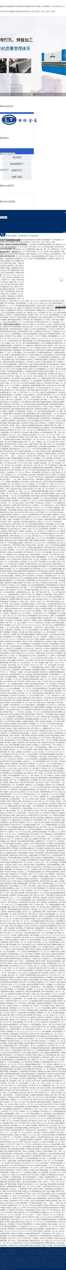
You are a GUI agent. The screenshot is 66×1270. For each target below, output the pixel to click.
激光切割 (17, 157)
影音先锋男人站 (43, 975)
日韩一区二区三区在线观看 (38, 529)
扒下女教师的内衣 (15, 820)
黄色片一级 (4, 846)
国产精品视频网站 (36, 829)
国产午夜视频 (41, 902)
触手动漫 (16, 524)
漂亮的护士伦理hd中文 (26, 461)
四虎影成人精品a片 (54, 259)
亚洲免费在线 (17, 1050)
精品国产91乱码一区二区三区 (19, 1041)
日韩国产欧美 (23, 364)
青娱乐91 (8, 1194)
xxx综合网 (16, 416)
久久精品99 (44, 1149)
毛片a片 (56, 552)
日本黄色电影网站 (51, 1222)
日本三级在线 (21, 1020)
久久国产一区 (6, 416)
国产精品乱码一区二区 (31, 552)
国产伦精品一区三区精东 (44, 773)
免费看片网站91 (51, 454)
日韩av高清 (11, 923)
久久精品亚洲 (49, 1250)
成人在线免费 (16, 465)
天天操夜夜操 (29, 928)
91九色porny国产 (18, 503)
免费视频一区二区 (43, 1013)
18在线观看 (15, 378)
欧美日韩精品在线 (24, 698)
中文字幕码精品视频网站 (41, 646)
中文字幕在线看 (24, 1196)
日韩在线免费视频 (38, 256)
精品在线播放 (60, 844)
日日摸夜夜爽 (16, 999)
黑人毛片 (11, 879)
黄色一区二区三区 (28, 477)
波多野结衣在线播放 (17, 822)
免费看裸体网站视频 (12, 1074)
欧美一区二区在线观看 (15, 785)
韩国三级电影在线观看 (37, 364)
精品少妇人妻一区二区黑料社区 (48, 249)
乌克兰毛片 (11, 1238)
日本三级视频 (21, 585)
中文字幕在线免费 (47, 691)
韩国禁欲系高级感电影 (31, 679)
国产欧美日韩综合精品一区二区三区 (26, 1090)
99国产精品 (61, 688)
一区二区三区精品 (59, 414)
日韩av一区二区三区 (45, 522)
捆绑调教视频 (57, 451)
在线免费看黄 (40, 865)
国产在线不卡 (44, 1196)
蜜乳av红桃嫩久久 (21, 738)
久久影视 (60, 667)
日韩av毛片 (39, 627)
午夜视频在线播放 (53, 799)
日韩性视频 (49, 524)
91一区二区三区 (58, 1034)
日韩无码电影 (53, 757)
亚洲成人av (48, 479)
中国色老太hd (52, 385)
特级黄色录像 (46, 573)
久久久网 (21, 1102)
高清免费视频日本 (34, 1158)
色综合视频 (50, 1191)
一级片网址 (30, 362)
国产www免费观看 (26, 970)
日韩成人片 (16, 1006)
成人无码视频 (26, 710)
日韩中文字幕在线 (31, 926)
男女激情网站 (5, 446)
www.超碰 (4, 731)
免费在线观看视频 (15, 667)
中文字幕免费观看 (39, 761)
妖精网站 (37, 458)
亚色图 (47, 350)
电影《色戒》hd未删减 (11, 519)
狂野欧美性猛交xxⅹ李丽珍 (44, 844)
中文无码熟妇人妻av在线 (27, 475)
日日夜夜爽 (51, 724)
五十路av (36, 451)
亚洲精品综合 (35, 987)
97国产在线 (23, 1142)
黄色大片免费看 (56, 491)
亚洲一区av (4, 745)
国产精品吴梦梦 (6, 700)
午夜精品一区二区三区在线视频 (27, 691)
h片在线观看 (22, 930)
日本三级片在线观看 (31, 672)
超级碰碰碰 (48, 468)
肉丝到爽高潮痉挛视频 (25, 841)
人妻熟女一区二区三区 (55, 747)
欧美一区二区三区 (24, 1144)
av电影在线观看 (16, 646)
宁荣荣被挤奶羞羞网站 (15, 371)
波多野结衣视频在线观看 (14, 583)
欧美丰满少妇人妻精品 (27, 1017)
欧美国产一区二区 (28, 846)
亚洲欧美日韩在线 (48, 742)
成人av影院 (14, 1078)
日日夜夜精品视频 (37, 921)
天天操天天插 (5, 881)
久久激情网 (17, 395)
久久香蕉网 (27, 646)
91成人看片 (59, 1132)
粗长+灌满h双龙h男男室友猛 (11, 959)
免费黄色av (41, 1071)
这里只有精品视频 (37, 1201)
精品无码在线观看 (37, 735)
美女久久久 (41, 602)
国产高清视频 (39, 888)
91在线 (61, 1090)
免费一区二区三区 (11, 916)
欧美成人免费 (46, 451)
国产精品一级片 (35, 883)
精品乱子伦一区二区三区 (53, 890)
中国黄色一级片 (27, 874)
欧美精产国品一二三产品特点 (18, 658)
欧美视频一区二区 (57, 1022)
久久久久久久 (57, 430)
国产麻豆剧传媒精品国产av (48, 411)
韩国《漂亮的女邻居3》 (27, 479)
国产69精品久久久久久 (18, 966)
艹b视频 (40, 1177)
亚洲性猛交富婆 (6, 818)
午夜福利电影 (22, 1076)
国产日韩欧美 (21, 454)
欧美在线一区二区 (11, 970)
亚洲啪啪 (48, 707)
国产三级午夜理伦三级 (26, 945)
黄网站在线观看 (9, 362)
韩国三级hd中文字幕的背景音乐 (12, 538)
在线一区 (32, 559)
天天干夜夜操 (60, 1252)
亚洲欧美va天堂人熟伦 (42, 954)
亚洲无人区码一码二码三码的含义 (48, 1210)
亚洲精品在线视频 (7, 1266)
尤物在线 (52, 360)
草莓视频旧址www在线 (55, 1175)
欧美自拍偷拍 (6, 1156)
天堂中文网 (29, 437)
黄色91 (25, 559)
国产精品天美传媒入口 (39, 1041)
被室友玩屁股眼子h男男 (36, 984)
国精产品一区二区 (38, 1060)
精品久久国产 (47, 348)
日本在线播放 (40, 937)
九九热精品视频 (43, 357)
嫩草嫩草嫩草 (8, 611)
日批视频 (18, 399)
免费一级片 (49, 663)
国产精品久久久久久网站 (17, 766)
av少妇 (15, 1142)
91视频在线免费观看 (35, 547)
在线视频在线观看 (34, 872)
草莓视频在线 (57, 418)
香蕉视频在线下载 (53, 846)
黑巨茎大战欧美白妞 (51, 1205)
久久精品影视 (15, 937)
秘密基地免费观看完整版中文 (53, 1081)
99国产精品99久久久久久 (47, 1078)
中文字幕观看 (31, 374)
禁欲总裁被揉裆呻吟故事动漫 (22, 409)
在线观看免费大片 (18, 1130)
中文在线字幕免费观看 (23, 1224)
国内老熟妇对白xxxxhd (15, 578)
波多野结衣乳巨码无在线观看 (11, 761)
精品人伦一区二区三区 (24, 376)
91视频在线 (20, 362)
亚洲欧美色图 (13, 954)
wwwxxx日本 (12, 1262)
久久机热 (13, 914)
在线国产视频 (43, 876)
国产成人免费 (51, 526)
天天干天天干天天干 (57, 700)
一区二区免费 (47, 1064)
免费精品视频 (12, 806)
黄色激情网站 (35, 555)
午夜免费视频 (20, 1259)
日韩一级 (61, 432)
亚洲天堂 (27, 620)
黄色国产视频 (29, 865)
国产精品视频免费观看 (26, 634)
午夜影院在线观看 (30, 1172)
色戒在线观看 (24, 569)
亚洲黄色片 (14, 602)
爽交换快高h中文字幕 (13, 740)
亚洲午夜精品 (23, 1085)
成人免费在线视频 (38, 707)
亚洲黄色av (51, 531)
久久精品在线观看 (57, 1149)
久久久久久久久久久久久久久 (35, 1118)
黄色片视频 (54, 397)
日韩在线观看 (57, 1031)
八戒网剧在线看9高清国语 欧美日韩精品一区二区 (43, 371)
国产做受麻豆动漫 (32, 677)
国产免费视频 (5, 632)
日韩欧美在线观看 (41, 360)
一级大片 (32, 1046)
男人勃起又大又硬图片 (35, 454)
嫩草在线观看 (35, 956)
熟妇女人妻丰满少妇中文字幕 (28, 923)
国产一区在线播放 (54, 839)
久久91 (7, 827)
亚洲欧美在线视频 (22, 1095)
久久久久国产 (39, 874)
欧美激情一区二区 (47, 463)
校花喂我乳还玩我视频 (9, 982)
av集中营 (58, 399)
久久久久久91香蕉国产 (41, 1163)
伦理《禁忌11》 (44, 1182)
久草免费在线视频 (58, 1013)
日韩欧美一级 (50, 785)
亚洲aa (44, 564)
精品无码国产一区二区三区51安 (34, 439)
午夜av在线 (42, 757)
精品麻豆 (3, 766)
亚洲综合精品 (49, 247)
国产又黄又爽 (19, 681)
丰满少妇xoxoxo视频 (42, 822)
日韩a (39, 681)
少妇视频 (42, 1175)
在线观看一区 (13, 491)
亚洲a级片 (8, 778)
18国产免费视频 (54, 508)
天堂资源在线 (10, 836)
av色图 (14, 935)
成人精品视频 (43, 1172)
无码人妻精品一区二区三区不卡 (15, 547)
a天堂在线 (50, 653)
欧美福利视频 (36, 940)
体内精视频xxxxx (6, 773)
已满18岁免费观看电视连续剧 (32, 425)
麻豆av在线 (53, 1010)
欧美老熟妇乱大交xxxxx (40, 1144)
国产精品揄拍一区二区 (39, 569)
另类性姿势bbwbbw (12, 587)
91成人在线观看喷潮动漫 (47, 620)
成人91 (17, 430)
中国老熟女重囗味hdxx (45, 1137)
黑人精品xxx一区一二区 (10, 1140)
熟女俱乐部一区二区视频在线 (42, 834)
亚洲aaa (58, 895)
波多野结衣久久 (43, 656)
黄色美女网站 (51, 937)
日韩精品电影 (15, 799)
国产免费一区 (45, 390)
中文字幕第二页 (43, 484)
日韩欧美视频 (15, 1029)
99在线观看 (55, 350)
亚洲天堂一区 (27, 381)
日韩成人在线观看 (46, 1238)
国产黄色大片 (15, 663)
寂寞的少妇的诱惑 (7, 430)
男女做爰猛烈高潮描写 (27, 789)
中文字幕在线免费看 (28, 383)
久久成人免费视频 (13, 688)
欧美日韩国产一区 (7, 691)
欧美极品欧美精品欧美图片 (20, 733)
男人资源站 (30, 660)
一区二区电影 (28, 999)
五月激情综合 (56, 254)
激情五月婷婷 (21, 428)
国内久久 (53, 973)
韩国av (44, 717)
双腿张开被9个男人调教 (53, 425)
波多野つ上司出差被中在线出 (43, 733)
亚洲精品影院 (42, 374)
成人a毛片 (16, 1156)
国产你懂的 (30, 503)
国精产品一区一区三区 (44, 1029)
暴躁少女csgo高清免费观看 (21, 1067)
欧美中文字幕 (39, 1100)
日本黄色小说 (28, 820)
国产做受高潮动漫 (39, 470)
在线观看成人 (55, 357)
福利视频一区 (34, 435)
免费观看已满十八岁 (37, 1241)
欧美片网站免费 (18, 949)
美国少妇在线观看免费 (39, 778)
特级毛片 (43, 423)
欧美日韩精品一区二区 (46, 367)
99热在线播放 (59, 977)
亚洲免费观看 (38, 1067)
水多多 (16, 1097)
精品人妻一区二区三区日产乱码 (15, 616)
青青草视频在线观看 (36, 524)
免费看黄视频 (45, 792)
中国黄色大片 (47, 959)
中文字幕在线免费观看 (50, 872)
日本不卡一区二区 (7, 1215)
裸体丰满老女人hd (12, 956)
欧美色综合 (37, 710)
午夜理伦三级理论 (29, 1137)
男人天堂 (42, 780)
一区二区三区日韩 (56, 726)
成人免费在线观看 (33, 1259)
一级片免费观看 (38, 806)
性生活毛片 (14, 792)
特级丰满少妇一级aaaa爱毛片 (23, 609)
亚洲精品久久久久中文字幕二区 (21, 1008)
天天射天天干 (11, 1144)
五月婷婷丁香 (44, 855)
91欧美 (21, 1078)
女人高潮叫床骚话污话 (34, 355)
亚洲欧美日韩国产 (42, 634)
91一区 (3, 806)
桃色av (56, 1238)
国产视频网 (47, 1031)
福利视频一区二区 (39, 590)
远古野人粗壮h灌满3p (52, 251)
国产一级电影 (33, 1238)
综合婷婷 (24, 423)
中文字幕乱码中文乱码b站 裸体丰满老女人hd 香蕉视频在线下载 (33, 432)
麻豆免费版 (25, 778)
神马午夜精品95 (48, 992)
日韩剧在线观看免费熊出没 (20, 1048)
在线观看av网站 (32, 446)
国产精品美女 (21, 390)
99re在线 (59, 423)
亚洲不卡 (54, 381)
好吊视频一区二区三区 (28, 501)
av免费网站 (4, 1196)
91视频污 (48, 1255)
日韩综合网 (55, 787)
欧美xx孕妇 (59, 247)
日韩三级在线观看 (7, 576)
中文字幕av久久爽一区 (49, 1090)
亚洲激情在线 (39, 641)
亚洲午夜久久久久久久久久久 (35, 543)
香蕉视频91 (15, 482)
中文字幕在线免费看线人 (17, 1236)
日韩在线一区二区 (55, 1046)
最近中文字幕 (33, 1093)
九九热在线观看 (9, 592)
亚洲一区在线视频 (58, 1194)
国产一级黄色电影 (10, 1161)
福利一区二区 (19, 1132)
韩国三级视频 (40, 639)
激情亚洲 (8, 609)
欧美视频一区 (21, 1158)
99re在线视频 (10, 597)
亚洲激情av (38, 1140)
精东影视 (17, 414)
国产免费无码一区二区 (16, 374)
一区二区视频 (5, 482)
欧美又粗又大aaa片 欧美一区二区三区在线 (39, 801)
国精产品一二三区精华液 (12, 1137)
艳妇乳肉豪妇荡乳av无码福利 (19, 858)
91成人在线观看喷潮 (30, 515)
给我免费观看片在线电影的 (38, 486)
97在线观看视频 (25, 900)
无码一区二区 (13, 900)
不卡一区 (31, 930)
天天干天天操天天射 (32, 533)
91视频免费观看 (40, 259)
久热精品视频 (27, 637)
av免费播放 (43, 759)
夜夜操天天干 (15, 874)
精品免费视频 (26, 378)
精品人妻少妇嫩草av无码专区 (22, 360)
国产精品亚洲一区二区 (21, 869)
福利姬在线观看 (54, 811)
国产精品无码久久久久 (45, 580)
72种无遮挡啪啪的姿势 (55, 996)
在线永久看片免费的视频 (39, 1170)
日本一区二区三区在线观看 (21, 1147)
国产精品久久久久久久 (43, 930)
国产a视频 (4, 750)
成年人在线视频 (41, 606)
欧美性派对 (4, 980)
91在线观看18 (15, 402)
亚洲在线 (14, 789)
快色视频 (59, 921)
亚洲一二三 (27, 667)
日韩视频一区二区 (56, 529)
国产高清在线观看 (18, 747)
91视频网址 (30, 686)
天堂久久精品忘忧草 (14, 559)
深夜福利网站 (40, 928)
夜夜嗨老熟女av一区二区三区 (39, 952)
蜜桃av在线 (9, 540)
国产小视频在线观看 (19, 486)
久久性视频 (17, 637)
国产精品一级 (43, 545)
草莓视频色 (17, 350)
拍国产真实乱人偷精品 (16, 531)
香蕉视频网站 (36, 1024)
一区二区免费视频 (23, 644)
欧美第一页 (34, 907)
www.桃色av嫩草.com (8, 407)
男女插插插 (38, 820)
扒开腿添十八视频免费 (21, 385)
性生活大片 (7, 921)
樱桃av (20, 352)
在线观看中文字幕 (16, 566)
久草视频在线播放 (36, 618)
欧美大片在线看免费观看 (20, 707)
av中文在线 (38, 787)
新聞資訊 (4, 138)
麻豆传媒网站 (38, 1147)
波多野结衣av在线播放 (13, 641)
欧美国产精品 (16, 1036)
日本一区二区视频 (53, 590)
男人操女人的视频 (15, 752)
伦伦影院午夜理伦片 (34, 407)
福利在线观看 (11, 498)
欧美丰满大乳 (50, 921)
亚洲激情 (23, 1121)
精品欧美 (29, 1266)
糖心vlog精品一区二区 (14, 811)
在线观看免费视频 (32, 1107)
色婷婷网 (37, 1266)
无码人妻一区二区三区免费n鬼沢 (46, 465)
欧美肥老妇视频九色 (28, 522)
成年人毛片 (57, 1156)
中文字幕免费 (47, 458)
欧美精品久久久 (40, 632)
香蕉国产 (52, 571)
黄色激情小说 (27, 1006)
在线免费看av (5, 653)
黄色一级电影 (34, 463)
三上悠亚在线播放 (18, 446)
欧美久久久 (47, 599)
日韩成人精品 (23, 444)
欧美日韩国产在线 (39, 1027)
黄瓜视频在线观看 (37, 684)
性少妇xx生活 (48, 625)
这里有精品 (40, 461)
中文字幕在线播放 (28, 705)
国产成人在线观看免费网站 (45, 493)
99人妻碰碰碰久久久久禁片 (44, 369)
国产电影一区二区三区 (10, 383)
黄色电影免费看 (43, 404)
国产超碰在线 (50, 660)
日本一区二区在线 (24, 1081)
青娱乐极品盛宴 (14, 423)
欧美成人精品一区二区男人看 (55, 1262)
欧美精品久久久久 (33, 573)
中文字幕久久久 (10, 813)
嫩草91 (55, 1008)
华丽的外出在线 (22, 977)
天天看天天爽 (58, 1017)
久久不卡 (46, 982)
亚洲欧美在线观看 (33, 1149)
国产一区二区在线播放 (48, 665)
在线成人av (28, 458)
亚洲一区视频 (48, 611)
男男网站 (15, 848)
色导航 (40, 501)
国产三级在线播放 (39, 900)
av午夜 (23, 1208)
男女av (28, 472)
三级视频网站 (40, 705)
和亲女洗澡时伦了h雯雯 (40, 700)
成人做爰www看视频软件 (9, 1024)
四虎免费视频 (19, 1107)
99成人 (20, 881)
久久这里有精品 (46, 1114)
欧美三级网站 (7, 963)
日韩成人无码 (33, 423)
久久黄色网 (10, 437)
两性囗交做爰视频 (7, 1128)
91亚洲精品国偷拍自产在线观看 (44, 688)
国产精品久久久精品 (19, 529)
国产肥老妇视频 (34, 390)
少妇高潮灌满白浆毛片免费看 (51, 712)
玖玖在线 (8, 620)
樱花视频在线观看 (57, 404)
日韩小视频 (26, 1053)
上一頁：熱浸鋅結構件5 (10, 324)
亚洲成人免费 (10, 526)
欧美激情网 (7, 637)
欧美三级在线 (36, 858)
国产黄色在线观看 (43, 771)
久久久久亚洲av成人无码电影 (14, 564)
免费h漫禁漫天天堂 (49, 378)
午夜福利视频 (55, 1144)
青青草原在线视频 (7, 961)
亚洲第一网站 (15, 425)
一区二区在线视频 (30, 757)
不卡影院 (50, 566)
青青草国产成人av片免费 (46, 475)
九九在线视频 (19, 989)
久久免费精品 (34, 1111)
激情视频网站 (10, 1114)
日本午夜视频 (55, 1020)
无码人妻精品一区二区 (48, 994)
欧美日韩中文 (16, 825)
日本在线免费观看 (53, 510)
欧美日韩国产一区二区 (40, 397)
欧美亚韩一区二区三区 (23, 470)
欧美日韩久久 (5, 707)
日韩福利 (37, 348)
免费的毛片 (10, 644)
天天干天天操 (23, 463)
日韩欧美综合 (13, 1245)
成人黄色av (44, 980)
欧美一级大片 (6, 1050)
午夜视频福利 (55, 578)
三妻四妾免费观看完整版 (40, 491)
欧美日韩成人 (47, 745)
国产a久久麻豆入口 (58, 792)
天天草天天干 (52, 705)
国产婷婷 (40, 592)
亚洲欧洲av (9, 630)
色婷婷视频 (12, 510)
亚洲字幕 (36, 898)
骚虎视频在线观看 (31, 578)
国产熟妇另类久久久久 (32, 794)
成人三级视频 (41, 559)
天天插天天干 (59, 540)
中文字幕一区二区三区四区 (44, 489)
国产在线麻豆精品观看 (23, 451)
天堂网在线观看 (53, 670)
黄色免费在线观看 (52, 1038)
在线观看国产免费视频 (41, 381)
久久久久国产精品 (26, 954)
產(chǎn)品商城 (7, 201)
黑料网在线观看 (57, 1163)
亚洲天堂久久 (47, 517)
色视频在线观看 (28, 721)
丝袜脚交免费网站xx (7, 888)
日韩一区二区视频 (30, 876)
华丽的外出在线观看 (15, 552)
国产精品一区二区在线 (16, 975)
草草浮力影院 (5, 999)
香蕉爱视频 (51, 543)
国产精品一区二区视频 (34, 1255)
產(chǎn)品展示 (7, 154)
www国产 (33, 244)
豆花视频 (49, 1060)
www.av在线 (18, 963)
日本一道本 (56, 1233)
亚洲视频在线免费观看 (47, 446)
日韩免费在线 (26, 402)
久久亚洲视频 (39, 785)
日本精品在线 (18, 1154)
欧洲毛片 (58, 611)
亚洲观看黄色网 (37, 468)
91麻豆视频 (35, 496)
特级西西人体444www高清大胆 (28, 742)
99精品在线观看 (51, 1201)
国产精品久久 (50, 461)
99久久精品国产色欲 (14, 489)
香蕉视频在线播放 (39, 670)
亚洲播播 (3, 907)
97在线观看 (38, 970)
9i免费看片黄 (42, 1046)
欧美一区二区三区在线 (56, 449)
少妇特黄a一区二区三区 (15, 472)
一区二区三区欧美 (36, 658)
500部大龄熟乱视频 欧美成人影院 (17, 1222)
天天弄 (13, 352)
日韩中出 (38, 649)
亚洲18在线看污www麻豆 (12, 844)
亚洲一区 (62, 501)
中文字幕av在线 (19, 580)
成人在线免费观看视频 (36, 585)
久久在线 (59, 660)
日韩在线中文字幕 (16, 1201)
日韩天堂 (27, 717)
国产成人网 (39, 660)
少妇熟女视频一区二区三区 (35, 538)
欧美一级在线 (44, 651)
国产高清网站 (54, 686)
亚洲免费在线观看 (26, 1140)
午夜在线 (19, 639)
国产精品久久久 (43, 512)
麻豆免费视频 (15, 745)
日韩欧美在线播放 (24, 498)
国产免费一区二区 (16, 533)
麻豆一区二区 (57, 1085)
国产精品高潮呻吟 (29, 1177)
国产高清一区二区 (36, 247)
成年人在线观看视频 (44, 414)
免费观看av (49, 818)
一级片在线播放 (9, 928)
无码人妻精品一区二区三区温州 (45, 376)
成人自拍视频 (9, 1224)
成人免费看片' (23, 623)
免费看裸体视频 (41, 587)
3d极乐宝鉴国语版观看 (15, 458)
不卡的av (16, 778)
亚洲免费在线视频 (24, 1161)
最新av (12, 1020)
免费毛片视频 (49, 1140)
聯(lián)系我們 (7, 185)
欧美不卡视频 (47, 1245)
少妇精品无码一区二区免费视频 (44, 613)
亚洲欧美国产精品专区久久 (22, 505)
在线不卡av (20, 508)
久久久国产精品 (30, 597)
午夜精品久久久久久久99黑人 (21, 613)
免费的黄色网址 (14, 594)
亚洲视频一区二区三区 (37, 724)
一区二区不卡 (26, 688)
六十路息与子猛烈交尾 (34, 968)
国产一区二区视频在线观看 (47, 825)
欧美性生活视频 (48, 1132)
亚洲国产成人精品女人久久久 (29, 1184)
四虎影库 (4, 1255)
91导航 (12, 454)
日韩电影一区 (59, 407)
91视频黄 (61, 498)
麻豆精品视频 (26, 670)
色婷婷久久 (17, 515)
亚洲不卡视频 (50, 667)
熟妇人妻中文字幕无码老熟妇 (18, 907)
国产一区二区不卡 (29, 1186)
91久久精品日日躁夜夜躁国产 (46, 392)
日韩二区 (24, 524)
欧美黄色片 (35, 879)
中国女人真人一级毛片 (27, 602)
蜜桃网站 (53, 980)
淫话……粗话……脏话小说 (15, 456)
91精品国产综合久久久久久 (20, 726)
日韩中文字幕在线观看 (44, 1151)
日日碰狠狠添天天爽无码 (40, 644)
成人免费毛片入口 (59, 244)
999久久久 (36, 378)
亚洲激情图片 (59, 1067)
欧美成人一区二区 (33, 712)
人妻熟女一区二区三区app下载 (47, 442)
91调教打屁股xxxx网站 (25, 369)
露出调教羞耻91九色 (17, 674)
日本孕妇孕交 (33, 651)
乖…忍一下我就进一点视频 (15, 388)
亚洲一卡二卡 (21, 1114)
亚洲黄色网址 (16, 1177)
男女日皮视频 (5, 625)
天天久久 (21, 1064)
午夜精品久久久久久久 (8, 435)
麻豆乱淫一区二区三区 (57, 731)
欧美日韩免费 (27, 1015)
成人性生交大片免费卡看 (19, 1088)
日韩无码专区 (28, 465)
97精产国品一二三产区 (45, 836)
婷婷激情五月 (15, 846)
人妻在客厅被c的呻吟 (44, 395)
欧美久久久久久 (42, 686)
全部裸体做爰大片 (52, 1229)
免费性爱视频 (50, 1243)
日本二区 (8, 385)
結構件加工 (17, 170)
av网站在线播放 (19, 418)
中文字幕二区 (55, 975)
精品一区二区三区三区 (24, 888)
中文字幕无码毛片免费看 (30, 1062)
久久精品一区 (13, 656)
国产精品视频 (51, 1097)
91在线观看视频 (11, 677)
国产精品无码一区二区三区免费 (48, 789)
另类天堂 (43, 811)
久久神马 (60, 526)
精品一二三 (28, 787)
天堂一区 (16, 392)
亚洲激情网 (36, 472)
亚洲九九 (58, 693)
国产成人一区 (49, 592)
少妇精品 (21, 677)
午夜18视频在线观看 (16, 543)
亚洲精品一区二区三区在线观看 (26, 630)
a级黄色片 (7, 505)
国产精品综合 (37, 698)
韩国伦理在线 (49, 355)
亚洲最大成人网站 (26, 632)
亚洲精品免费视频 (37, 1095)
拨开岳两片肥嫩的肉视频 (42, 402)
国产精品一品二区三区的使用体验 (30, 693)
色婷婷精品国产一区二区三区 (12, 794)
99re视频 (49, 928)
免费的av (55, 515)
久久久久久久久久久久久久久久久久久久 (26, 625)
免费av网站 (24, 956)
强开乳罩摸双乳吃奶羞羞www (54, 482)
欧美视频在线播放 (45, 244)
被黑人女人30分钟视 (52, 750)
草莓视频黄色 (33, 616)
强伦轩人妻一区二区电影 (37, 966)
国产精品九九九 (28, 937)
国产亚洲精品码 (42, 731)
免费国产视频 (15, 599)
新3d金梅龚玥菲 (53, 364)
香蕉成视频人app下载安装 (24, 773)
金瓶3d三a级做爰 (11, 764)
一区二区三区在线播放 (42, 1008)
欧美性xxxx (56, 695)
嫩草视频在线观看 (58, 1048)
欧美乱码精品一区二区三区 (55, 1100)
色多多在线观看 (31, 1125)
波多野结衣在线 (50, 547)
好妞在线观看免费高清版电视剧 (25, 571)
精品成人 (22, 573)
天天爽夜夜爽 (18, 1194)
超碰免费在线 (49, 693)
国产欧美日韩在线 (57, 512)
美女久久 (33, 512)
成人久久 (19, 1172)
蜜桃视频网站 (41, 557)
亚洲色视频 (54, 1196)
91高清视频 (23, 916)
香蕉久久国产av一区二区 (24, 1104)
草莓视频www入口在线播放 (13, 1248)
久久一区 (43, 508)
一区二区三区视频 (37, 663)
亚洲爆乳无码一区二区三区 (18, 1205)
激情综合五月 (17, 876)
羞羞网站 (15, 501)
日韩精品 (14, 632)
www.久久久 (9, 905)
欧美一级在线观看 (23, 836)
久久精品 (42, 1142)
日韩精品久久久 (11, 475)
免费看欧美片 (40, 841)
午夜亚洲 (43, 1107)
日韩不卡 (3, 543)
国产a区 (31, 421)
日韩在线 (56, 707)
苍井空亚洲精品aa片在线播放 (39, 428)
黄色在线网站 (23, 724)
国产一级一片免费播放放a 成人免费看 (24, 780)
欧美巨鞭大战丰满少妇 (51, 1186)
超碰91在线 (47, 949)
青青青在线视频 (13, 618)
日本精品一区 (5, 1083)
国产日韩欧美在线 (55, 564)
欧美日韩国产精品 (13, 710)
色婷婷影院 (59, 733)
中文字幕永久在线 (10, 463)
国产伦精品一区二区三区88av (32, 519)
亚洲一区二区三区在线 (43, 437)
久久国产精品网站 (20, 1203)
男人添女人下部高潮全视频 (26, 526)
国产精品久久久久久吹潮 (52, 421)
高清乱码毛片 (38, 867)
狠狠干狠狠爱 (38, 750)
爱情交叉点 (10, 649)
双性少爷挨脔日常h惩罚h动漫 (37, 550)
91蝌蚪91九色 (5, 529)
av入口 (44, 1123)
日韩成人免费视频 (7, 1031)
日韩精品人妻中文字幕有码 (25, 576)
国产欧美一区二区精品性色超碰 (24, 404)
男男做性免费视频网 (29, 367)
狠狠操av (9, 555)
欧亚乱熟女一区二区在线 (35, 388)
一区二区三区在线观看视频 (20, 496)
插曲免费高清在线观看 (52, 519)
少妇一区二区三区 (11, 1017)
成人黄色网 (25, 663)
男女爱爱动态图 (59, 573)
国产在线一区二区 (57, 1062)
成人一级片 (31, 592)
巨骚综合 (54, 813)
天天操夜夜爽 (33, 973)
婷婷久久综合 (18, 865)
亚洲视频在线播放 (21, 1128)
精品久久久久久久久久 (53, 388)
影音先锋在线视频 (31, 566)
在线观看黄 (43, 1010)
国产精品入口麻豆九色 (37, 886)
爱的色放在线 (15, 449)
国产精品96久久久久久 (15, 590)
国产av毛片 (51, 416)
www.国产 (29, 1132)
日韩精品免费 (15, 477)
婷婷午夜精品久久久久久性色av (38, 254)
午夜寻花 (51, 898)
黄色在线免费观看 (16, 926)
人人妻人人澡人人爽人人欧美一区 (19, 768)
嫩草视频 (39, 479)
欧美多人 (4, 381)
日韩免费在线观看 (33, 418)
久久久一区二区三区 (28, 430)
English (3, 217)
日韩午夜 (39, 714)
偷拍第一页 (24, 1111)
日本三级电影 (15, 604)
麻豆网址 (60, 754)
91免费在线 (60, 742)
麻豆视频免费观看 (29, 1036)
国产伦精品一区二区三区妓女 (48, 456)
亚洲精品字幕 (49, 848)
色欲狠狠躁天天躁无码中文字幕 (21, 1034)
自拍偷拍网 (47, 594)
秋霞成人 (32, 484)
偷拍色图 (27, 1109)
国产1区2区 (21, 407)
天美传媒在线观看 (36, 1250)
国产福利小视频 (25, 806)
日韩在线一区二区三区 (39, 909)
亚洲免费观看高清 (52, 585)
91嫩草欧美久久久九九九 (51, 728)
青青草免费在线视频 (15, 1043)
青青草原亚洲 (43, 571)
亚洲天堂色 (61, 984)
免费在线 (55, 402)
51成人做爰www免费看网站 (49, 1053)
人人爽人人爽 (38, 862)
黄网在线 (38, 421)
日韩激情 (50, 540)
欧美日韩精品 (53, 1036)
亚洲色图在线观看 (51, 501)
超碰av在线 (23, 764)
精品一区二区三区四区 (48, 679)
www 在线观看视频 (39, 1198)
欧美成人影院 (23, 510)
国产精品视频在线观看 (16, 1149)
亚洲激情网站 (8, 414)
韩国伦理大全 (31, 1130)
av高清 (56, 710)
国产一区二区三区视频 (49, 740)
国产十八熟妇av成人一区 (39, 905)
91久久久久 (25, 775)
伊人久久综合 (28, 703)
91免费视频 (44, 1062)
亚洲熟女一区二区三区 (16, 550)
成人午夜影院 (23, 435)
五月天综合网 (21, 1175)
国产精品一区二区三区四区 (21, 867)
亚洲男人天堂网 (55, 909)
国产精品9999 (40, 1043)
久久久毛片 (36, 717)
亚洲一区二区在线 (25, 862)
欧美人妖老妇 (60, 1137)
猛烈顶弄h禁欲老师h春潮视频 (37, 674)
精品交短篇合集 (16, 1027)
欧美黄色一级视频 (10, 634)
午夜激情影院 (5, 771)
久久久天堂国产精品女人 (55, 764)
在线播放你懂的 (17, 827)
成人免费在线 (11, 517)
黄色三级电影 (40, 799)
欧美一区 (45, 1158)
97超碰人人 (22, 872)
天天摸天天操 (31, 456)
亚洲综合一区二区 (26, 348)
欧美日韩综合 (44, 616)
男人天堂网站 (58, 362)
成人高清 (31, 557)
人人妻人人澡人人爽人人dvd (42, 1109)
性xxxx (40, 1262)
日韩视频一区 (51, 984)
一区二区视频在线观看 (14, 684)
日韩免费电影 (54, 674)
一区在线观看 (16, 468)
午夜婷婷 (51, 423)
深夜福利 (34, 1053)
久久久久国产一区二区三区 (29, 797)
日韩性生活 (36, 959)
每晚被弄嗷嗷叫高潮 (38, 385)
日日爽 (30, 1236)
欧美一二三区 (45, 695)
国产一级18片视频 (21, 1046)
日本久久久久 (13, 996)
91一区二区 (24, 618)
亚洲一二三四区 (35, 1215)
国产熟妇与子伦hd (33, 508)
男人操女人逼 (29, 583)
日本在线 (45, 555)
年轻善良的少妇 (15, 381)
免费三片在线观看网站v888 (15, 355)
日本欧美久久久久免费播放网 (40, 1085)
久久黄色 (45, 649)
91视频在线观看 (32, 1010)
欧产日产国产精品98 (35, 1231)
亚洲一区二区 (29, 442)
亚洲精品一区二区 (15, 1252)
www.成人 (41, 989)
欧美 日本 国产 (52, 761)
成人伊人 (61, 1125)
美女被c (32, 1088)
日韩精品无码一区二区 (27, 996)
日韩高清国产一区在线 (25, 813)
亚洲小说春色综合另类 (37, 510)
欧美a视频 (41, 526)
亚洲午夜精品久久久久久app (20, 536)
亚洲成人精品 (30, 681)
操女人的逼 (19, 961)
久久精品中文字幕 (16, 1198)
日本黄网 (62, 1104)
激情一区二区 (24, 491)
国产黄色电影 (44, 578)
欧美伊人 (49, 503)
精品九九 (40, 383)
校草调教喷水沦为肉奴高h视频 (39, 860)
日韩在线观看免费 (58, 860)
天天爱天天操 (47, 681)
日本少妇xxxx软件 (13, 557)
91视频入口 (36, 745)
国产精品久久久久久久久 (19, 1001)
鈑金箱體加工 (17, 164)
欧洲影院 (18, 1069)
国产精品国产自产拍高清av (21, 1163)
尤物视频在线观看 (43, 1050)
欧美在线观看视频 (28, 414)
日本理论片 (10, 376)
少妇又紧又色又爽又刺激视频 (54, 698)
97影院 (10, 1097)
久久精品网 (10, 1210)
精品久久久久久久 (34, 517)
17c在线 (6, 1013)
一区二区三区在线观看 (31, 399)
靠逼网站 (9, 719)
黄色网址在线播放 (15, 912)
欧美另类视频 (8, 989)
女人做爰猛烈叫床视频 (55, 886)
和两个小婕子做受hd (58, 982)
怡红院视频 (22, 517)
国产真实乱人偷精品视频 (44, 477)
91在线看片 (57, 458)
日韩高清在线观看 (36, 1205)
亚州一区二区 (42, 597)
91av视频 (27, 1198)
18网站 (34, 620)
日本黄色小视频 (51, 641)
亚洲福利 (48, 1017)
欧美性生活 (44, 672)
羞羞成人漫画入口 (13, 1208)
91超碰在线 (56, 1102)
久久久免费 (51, 562)
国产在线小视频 (45, 515)
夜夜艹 (39, 1186)
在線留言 (4, 170)
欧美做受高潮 (59, 1029)
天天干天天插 (60, 883)
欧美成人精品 (45, 907)
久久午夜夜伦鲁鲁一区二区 (33, 251)
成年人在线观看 (14, 522)
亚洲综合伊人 (49, 505)
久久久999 (21, 1010)
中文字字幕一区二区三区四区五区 (37, 1022)
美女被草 (36, 768)
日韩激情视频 (6, 501)
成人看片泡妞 (7, 1203)
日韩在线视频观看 (53, 865)
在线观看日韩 (40, 846)
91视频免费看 (8, 1046)
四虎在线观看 (29, 1043)
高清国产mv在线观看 (36, 853)
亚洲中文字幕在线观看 (43, 362)
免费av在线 (26, 468)
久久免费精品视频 (55, 569)
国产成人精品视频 (37, 818)
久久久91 (56, 395)
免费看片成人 (45, 797)
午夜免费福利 (15, 705)
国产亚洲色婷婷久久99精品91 (11, 757)
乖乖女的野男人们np (34, 564)
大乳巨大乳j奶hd (56, 1093)
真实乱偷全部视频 (50, 498)
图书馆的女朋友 (11, 444)
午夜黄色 (46, 813)
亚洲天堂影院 (28, 489)
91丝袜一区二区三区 (46, 752)
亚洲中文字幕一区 (28, 594)
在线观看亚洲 (21, 592)
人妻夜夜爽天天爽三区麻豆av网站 (24, 545)
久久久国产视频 (34, 695)
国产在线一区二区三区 (21, 921)
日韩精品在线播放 (57, 630)
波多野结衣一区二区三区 (48, 1226)
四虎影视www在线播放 (27, 1013)
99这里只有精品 (6, 728)
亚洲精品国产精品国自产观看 (35, 963)
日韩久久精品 (48, 407)
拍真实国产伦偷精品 (15, 717)
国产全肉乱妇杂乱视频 (46, 1135)
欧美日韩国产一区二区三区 (34, 1038)
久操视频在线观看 (47, 879)
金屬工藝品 (17, 177)
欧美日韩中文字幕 (7, 470)
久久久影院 (38, 1104)
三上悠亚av (32, 357)
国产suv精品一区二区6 (52, 658)
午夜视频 (10, 411)
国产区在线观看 (40, 562)
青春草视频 (61, 989)
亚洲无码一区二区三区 (50, 794)
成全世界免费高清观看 (57, 1154)
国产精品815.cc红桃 (31, 811)
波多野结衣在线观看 (54, 1118)
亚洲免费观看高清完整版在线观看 (33, 416)
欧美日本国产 (47, 1156)
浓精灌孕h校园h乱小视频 (9, 1135)
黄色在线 (48, 383)
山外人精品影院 (30, 352)
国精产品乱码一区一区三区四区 (21, 942)
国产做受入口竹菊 (28, 482)
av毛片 (26, 1243)
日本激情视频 (20, 411)
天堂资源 (27, 590)
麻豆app (39, 482)
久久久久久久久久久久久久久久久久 (28, 1031)
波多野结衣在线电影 (57, 651)
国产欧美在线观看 (27, 606)
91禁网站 (19, 928)
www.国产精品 (47, 710)
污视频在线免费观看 (31, 881)
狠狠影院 (39, 594)
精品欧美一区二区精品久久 (16, 357)
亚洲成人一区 (32, 411)
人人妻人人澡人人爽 (7, 1118)
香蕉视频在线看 (38, 667)
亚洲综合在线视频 (54, 1198)
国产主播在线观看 (21, 540)
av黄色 (27, 684)
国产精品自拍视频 (14, 721)
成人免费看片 (37, 611)
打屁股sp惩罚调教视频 (47, 926)
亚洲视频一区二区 (7, 484)
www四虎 (26, 752)
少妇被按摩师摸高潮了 (45, 352)
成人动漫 (10, 512)
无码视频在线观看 (28, 604)
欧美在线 (24, 557)
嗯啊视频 (14, 862)
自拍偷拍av (40, 503)
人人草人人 (52, 557)
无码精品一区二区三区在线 (29, 792)
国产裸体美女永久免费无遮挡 (34, 350)
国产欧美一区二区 (28, 392)
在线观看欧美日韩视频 (12, 367)
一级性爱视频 (29, 961)
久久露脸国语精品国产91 (44, 1252)
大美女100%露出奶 (44, 766)
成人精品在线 (18, 787)
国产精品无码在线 (7, 451)
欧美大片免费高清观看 (43, 609)
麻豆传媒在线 (56, 1121)
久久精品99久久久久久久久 (28, 1226)
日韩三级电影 (15, 735)
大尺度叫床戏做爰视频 (8, 364)
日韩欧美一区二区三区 (36, 764)
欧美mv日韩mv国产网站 (52, 1257)
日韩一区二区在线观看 (56, 444)
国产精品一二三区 (47, 399)
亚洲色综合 (7, 404)
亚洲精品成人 (59, 468)
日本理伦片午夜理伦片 (18, 695)
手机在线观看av (29, 395)
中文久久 (29, 822)
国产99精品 (19, 437)
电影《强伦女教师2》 (23, 397)
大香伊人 (8, 949)
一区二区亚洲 (10, 627)
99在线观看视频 (59, 959)
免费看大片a (58, 1064)
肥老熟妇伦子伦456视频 (9, 886)
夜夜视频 (42, 566)
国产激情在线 (5, 409)
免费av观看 (40, 653)
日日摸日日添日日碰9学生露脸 (24, 919)
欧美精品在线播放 (10, 724)
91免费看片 (59, 653)
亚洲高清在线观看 (52, 853)
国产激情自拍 (57, 390)
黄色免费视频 (18, 1022)
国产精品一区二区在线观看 (11, 987)
